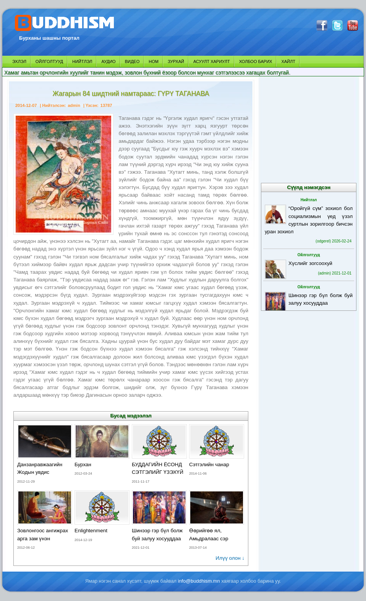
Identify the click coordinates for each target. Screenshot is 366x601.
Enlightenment (90, 530)
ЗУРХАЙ (176, 61)
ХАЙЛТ (288, 61)
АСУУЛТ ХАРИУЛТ (211, 61)
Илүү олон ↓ (230, 558)
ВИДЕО (132, 61)
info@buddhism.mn (199, 581)
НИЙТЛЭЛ (82, 61)
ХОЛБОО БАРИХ (255, 61)
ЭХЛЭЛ (19, 61)
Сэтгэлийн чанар (209, 464)
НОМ (154, 61)
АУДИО (108, 61)
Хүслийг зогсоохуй (310, 263)
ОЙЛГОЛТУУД (49, 61)
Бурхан (82, 464)
